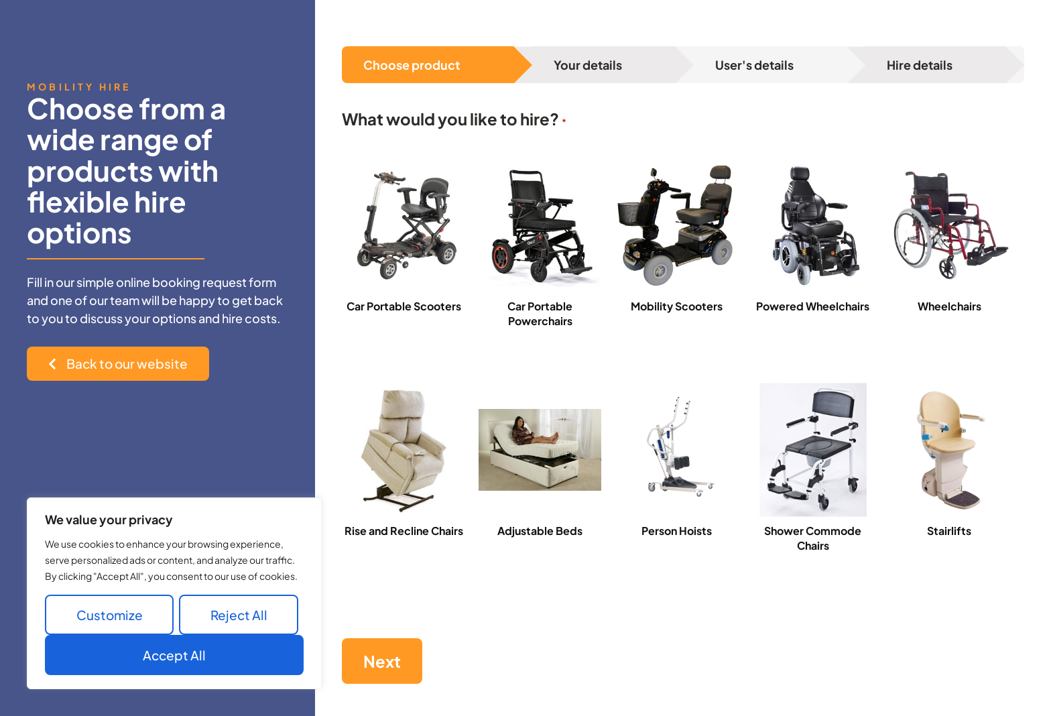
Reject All (238, 615)
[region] (174, 593)
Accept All (174, 655)
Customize (109, 615)
